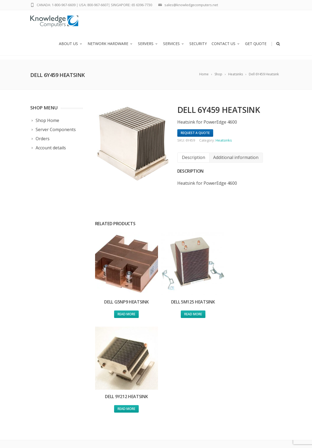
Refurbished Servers (125, 385)
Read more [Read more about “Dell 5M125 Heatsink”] (188, 311)
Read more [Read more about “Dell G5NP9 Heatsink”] (125, 311)
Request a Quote (188, 359)
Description (193, 157)
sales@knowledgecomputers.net (191, 4)
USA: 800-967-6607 (93, 4)
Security (198, 47)
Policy (178, 387)
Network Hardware (110, 47)
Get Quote (255, 47)
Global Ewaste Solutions (194, 380)
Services (174, 47)
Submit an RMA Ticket (192, 366)
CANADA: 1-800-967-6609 (56, 4)
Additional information (235, 157)
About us (71, 47)
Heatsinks (224, 140)
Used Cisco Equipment (127, 371)
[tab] (193, 157)
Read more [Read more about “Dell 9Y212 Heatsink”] (252, 311)
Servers (148, 47)
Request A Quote (195, 133)
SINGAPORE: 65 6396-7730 (131, 4)
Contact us (226, 47)
